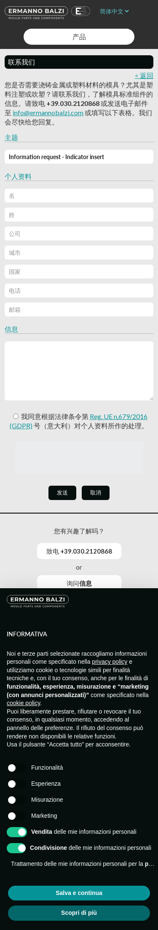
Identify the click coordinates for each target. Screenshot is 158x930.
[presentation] (79, 457)
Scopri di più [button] (79, 912)
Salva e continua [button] (79, 892)
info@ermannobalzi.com (48, 112)
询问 (79, 583)
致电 (79, 551)
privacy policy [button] (109, 661)
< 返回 (144, 75)
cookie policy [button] (23, 703)
